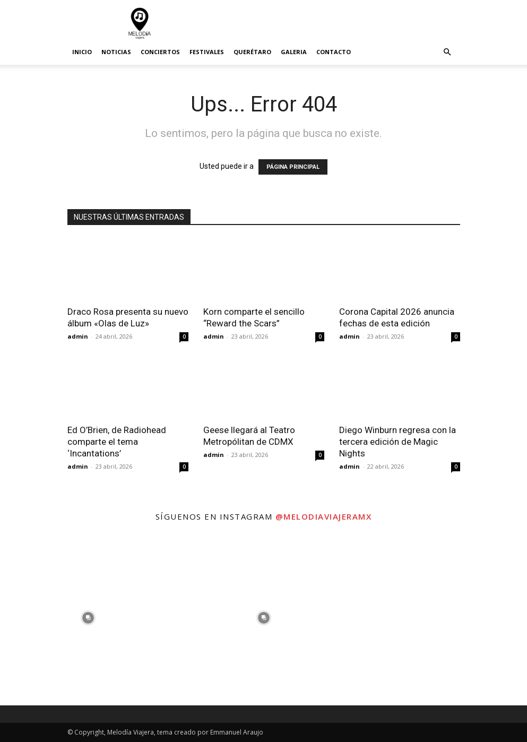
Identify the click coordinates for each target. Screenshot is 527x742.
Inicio (82, 52)
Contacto (333, 52)
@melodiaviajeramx (323, 516)
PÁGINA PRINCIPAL (292, 166)
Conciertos (160, 52)
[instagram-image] (88, 617)
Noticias (116, 52)
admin (77, 336)
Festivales (206, 52)
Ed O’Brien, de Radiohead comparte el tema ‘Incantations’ (116, 442)
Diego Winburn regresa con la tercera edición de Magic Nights (397, 442)
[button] (447, 52)
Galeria (294, 52)
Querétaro (252, 52)
